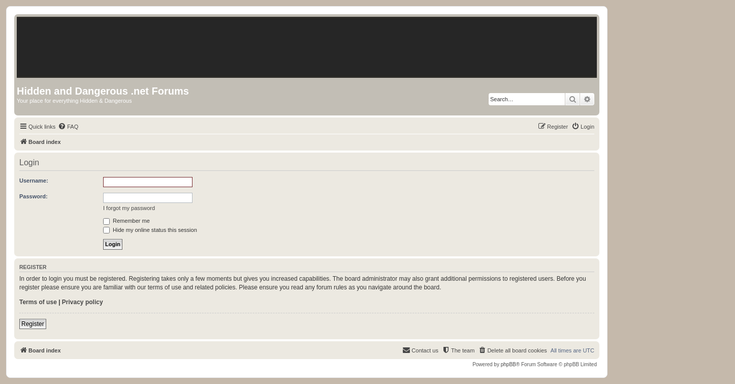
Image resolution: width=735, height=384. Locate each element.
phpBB (508, 364)
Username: (33, 181)
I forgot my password (129, 208)
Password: (33, 196)
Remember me (126, 221)
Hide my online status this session (150, 230)
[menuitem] (68, 127)
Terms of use (38, 302)
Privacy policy (82, 302)
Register (32, 324)
